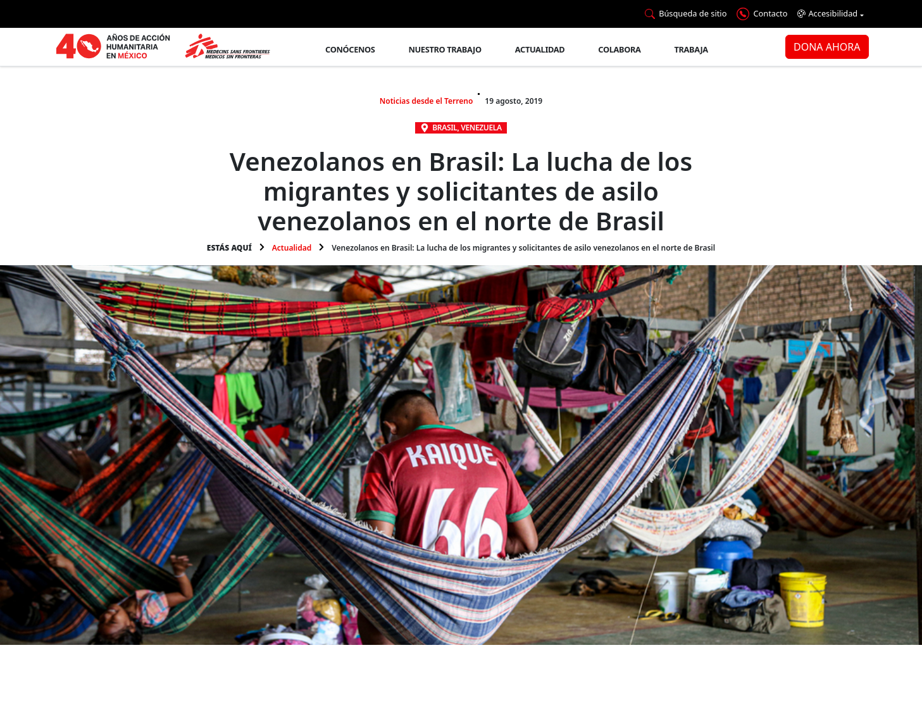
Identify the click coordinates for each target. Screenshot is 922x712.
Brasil (444, 127)
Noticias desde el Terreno (426, 101)
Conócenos (350, 49)
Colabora (619, 49)
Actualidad (540, 49)
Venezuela (481, 127)
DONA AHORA (827, 47)
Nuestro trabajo (444, 49)
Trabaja (691, 49)
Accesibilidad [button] (827, 14)
